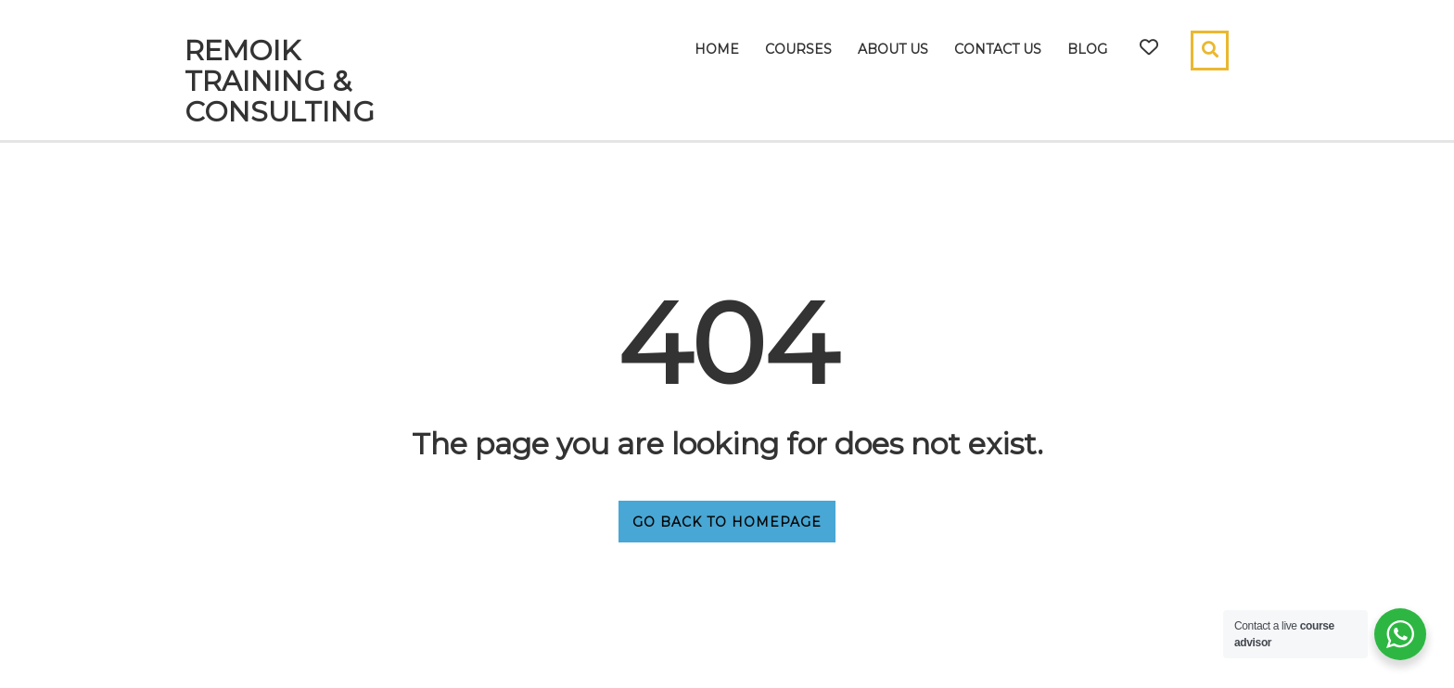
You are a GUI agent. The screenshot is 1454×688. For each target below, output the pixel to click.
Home (717, 49)
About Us (893, 49)
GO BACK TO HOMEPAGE (727, 522)
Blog (1087, 49)
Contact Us (997, 49)
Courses (798, 49)
